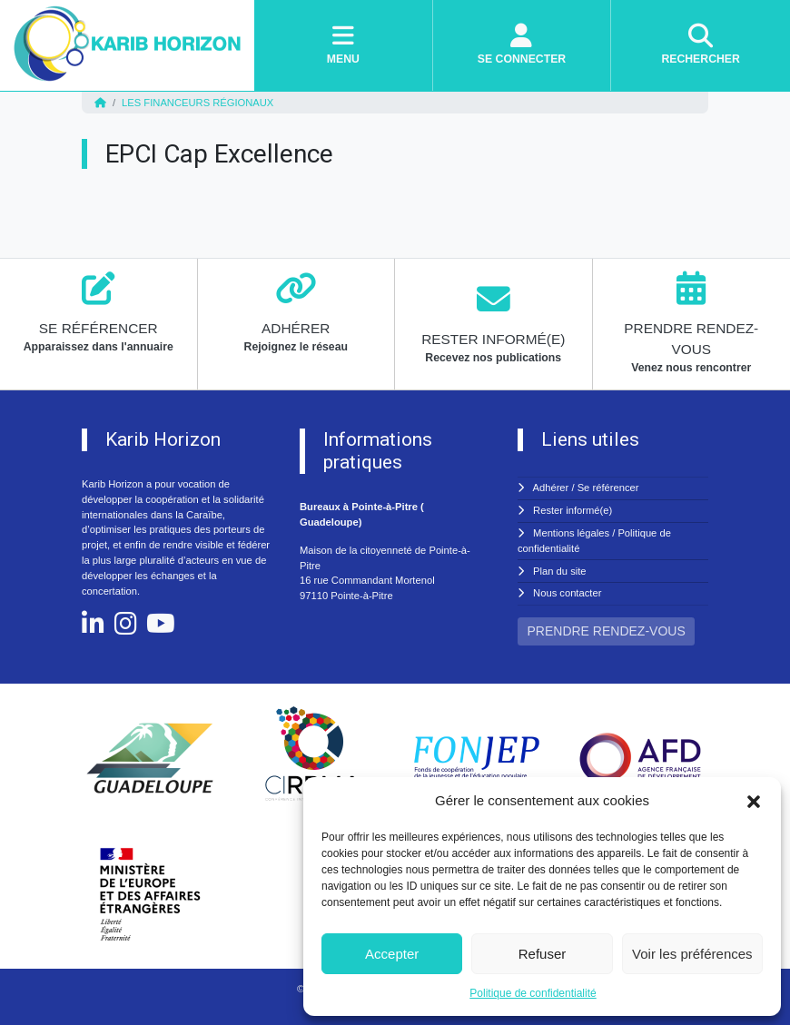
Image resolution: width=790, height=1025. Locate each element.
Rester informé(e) (572, 510)
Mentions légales (571, 532)
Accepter (392, 953)
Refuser (542, 953)
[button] (754, 801)
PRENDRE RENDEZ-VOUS (607, 631)
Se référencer (608, 487)
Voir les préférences (692, 953)
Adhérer (551, 487)
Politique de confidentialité (532, 993)
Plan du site (559, 571)
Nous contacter (567, 592)
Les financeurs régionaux (197, 102)
